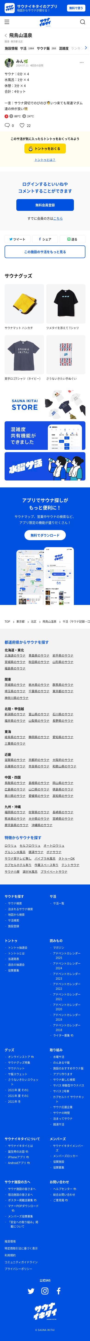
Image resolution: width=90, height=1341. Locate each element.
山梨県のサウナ (39, 720)
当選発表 (13, 959)
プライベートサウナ (54, 871)
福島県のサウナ (15, 668)
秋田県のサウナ (39, 662)
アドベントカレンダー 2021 (67, 996)
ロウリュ (11, 845)
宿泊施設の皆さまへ (20, 1195)
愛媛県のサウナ (39, 795)
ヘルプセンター (63, 1189)
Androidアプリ (17, 1163)
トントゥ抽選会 (17, 948)
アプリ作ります (63, 1074)
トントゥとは (16, 953)
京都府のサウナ (39, 759)
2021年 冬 (14, 1101)
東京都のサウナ (62, 691)
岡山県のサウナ (62, 783)
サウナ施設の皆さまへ (22, 1189)
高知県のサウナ (62, 795)
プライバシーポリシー (18, 1269)
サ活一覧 (58, 903)
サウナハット (16, 1068)
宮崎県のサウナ (62, 818)
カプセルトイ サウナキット (68, 1099)
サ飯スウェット (17, 1074)
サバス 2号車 (61, 1091)
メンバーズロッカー (65, 1156)
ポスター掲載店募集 (20, 1200)
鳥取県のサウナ (15, 783)
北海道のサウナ (15, 655)
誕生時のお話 (16, 1151)
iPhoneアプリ (16, 1157)
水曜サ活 (58, 1057)
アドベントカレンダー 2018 (67, 1027)
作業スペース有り (46, 865)
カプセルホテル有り (18, 865)
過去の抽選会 (16, 965)
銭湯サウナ (36, 852)
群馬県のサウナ (62, 684)
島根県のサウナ (39, 783)
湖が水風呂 (30, 871)
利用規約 (10, 1255)
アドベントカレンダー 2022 (67, 986)
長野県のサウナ (62, 720)
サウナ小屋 (12, 871)
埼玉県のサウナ (15, 691)
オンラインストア (19, 1057)
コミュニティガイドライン (21, 1262)
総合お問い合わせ (64, 1195)
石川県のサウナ (62, 714)
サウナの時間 (61, 1113)
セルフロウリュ (30, 845)
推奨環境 (10, 1241)
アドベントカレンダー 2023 (67, 976)
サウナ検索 (15, 903)
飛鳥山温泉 (20, 35)
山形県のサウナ (62, 662)
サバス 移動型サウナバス (68, 1085)
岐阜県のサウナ (15, 737)
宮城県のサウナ (15, 662)
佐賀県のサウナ (39, 812)
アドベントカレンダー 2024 (67, 965)
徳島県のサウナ (62, 789)
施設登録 (13, 926)
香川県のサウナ (15, 795)
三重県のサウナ (15, 743)
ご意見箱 (58, 1200)
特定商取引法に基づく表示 (21, 1248)
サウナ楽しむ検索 (64, 1080)
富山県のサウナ (39, 714)
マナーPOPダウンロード (23, 1206)
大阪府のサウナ (62, 759)
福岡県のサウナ (15, 812)
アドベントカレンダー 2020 (67, 1007)
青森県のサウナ (39, 655)
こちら (58, 218)
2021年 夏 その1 (18, 1090)
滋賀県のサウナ (15, 759)
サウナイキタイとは (20, 1146)
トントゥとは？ (45, 159)
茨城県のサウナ (15, 684)
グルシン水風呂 (15, 852)
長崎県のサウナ (62, 812)
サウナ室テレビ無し (18, 858)
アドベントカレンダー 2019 (67, 1017)
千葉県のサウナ (39, 691)
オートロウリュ (54, 845)
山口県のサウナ (39, 789)
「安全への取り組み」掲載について (23, 1224)
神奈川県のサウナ (17, 698)
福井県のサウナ (15, 720)
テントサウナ (70, 865)
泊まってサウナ (63, 1119)
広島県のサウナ (15, 789)
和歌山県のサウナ (64, 766)
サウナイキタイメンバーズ (68, 1148)
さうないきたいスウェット (23, 1082)
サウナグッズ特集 (19, 1063)
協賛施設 (58, 1162)
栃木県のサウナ (39, 684)
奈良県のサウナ (39, 766)
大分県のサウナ (39, 818)
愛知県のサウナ (62, 737)
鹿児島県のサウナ (17, 825)
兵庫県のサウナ (15, 766)
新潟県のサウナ (15, 714)
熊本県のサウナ (15, 818)
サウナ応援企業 (63, 1107)
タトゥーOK (66, 858)
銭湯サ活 (58, 1124)
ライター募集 (61, 1035)
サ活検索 (13, 920)
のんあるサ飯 (61, 1063)
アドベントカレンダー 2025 (67, 955)
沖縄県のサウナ (42, 825)
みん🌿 (22, 61)
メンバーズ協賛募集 (20, 1216)
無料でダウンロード (45, 535)
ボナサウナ (53, 852)
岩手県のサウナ (62, 655)
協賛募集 (13, 970)
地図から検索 (16, 915)
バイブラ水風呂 (45, 858)
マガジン (58, 948)
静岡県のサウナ (39, 737)
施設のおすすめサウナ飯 (68, 1068)
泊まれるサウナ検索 (20, 909)
